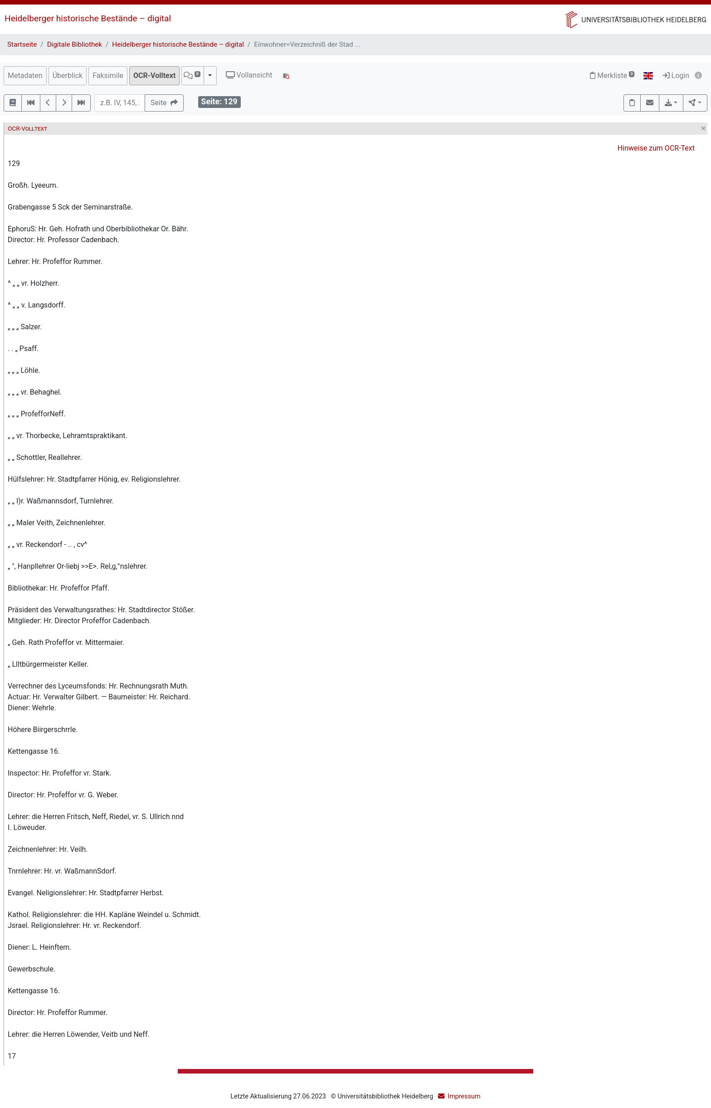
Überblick (68, 75)
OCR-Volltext (154, 75)
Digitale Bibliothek (74, 44)
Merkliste (612, 75)
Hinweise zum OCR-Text (656, 148)
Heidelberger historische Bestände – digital (88, 18)
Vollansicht (249, 75)
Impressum (464, 1096)
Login (675, 75)
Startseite (22, 44)
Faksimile (108, 75)
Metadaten (25, 75)
